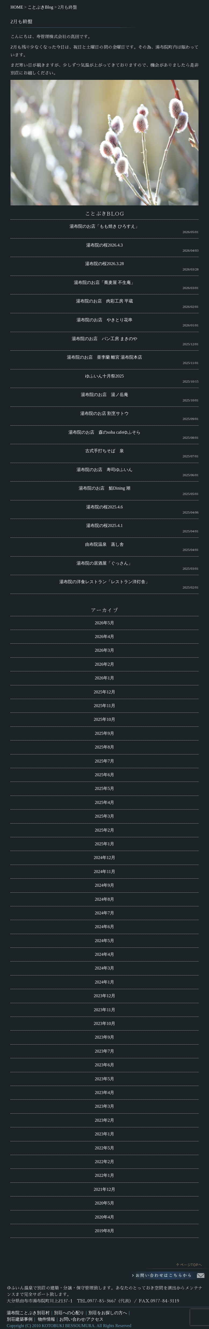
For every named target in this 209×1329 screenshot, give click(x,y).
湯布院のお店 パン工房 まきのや (104, 338)
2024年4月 (104, 954)
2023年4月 (104, 1092)
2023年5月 (104, 1079)
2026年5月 (104, 623)
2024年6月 (104, 926)
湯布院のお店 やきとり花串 (104, 320)
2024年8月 (104, 899)
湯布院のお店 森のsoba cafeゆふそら (104, 432)
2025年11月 (104, 705)
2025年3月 (104, 816)
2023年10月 (104, 1023)
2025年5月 (104, 788)
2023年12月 (104, 995)
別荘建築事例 (20, 1319)
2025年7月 (104, 761)
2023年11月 (104, 1009)
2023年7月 (104, 1051)
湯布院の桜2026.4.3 (104, 245)
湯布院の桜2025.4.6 (104, 507)
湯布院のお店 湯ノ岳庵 (104, 394)
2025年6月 (104, 774)
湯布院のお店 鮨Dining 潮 (104, 488)
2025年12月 (104, 692)
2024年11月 (104, 871)
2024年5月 (104, 940)
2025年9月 (104, 733)
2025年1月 (104, 844)
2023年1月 (104, 1134)
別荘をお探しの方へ (107, 1312)
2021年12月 (104, 1189)
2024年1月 (104, 982)
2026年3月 (104, 650)
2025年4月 (104, 802)
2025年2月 (104, 830)
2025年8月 (104, 747)
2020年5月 (104, 1203)
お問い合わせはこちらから (168, 1275)
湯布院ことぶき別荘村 (28, 1312)
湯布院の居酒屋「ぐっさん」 (104, 563)
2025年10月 (104, 719)
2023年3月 (104, 1106)
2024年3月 (104, 968)
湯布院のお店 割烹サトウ (104, 413)
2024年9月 (104, 885)
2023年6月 (104, 1065)
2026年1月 (104, 678)
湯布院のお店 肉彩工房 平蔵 (104, 301)
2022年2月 (104, 1161)
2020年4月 (104, 1217)
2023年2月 (104, 1120)
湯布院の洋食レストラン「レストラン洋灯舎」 (104, 581)
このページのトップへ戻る (175, 1263)
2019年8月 (104, 1230)
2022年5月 (104, 1148)
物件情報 (46, 1319)
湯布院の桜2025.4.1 (104, 525)
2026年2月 (104, 664)
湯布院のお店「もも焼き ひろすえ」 (104, 226)
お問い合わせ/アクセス (81, 1319)
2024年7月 (104, 913)
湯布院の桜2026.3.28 (104, 263)
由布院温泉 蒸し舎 (104, 544)
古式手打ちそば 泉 (104, 450)
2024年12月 (104, 857)
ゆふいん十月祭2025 (104, 376)
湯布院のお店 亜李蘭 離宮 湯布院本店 (104, 357)
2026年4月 (104, 636)
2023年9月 (104, 1037)
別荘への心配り (69, 1312)
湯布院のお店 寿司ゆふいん (104, 469)
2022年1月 (104, 1175)
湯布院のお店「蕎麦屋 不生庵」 (104, 282)
